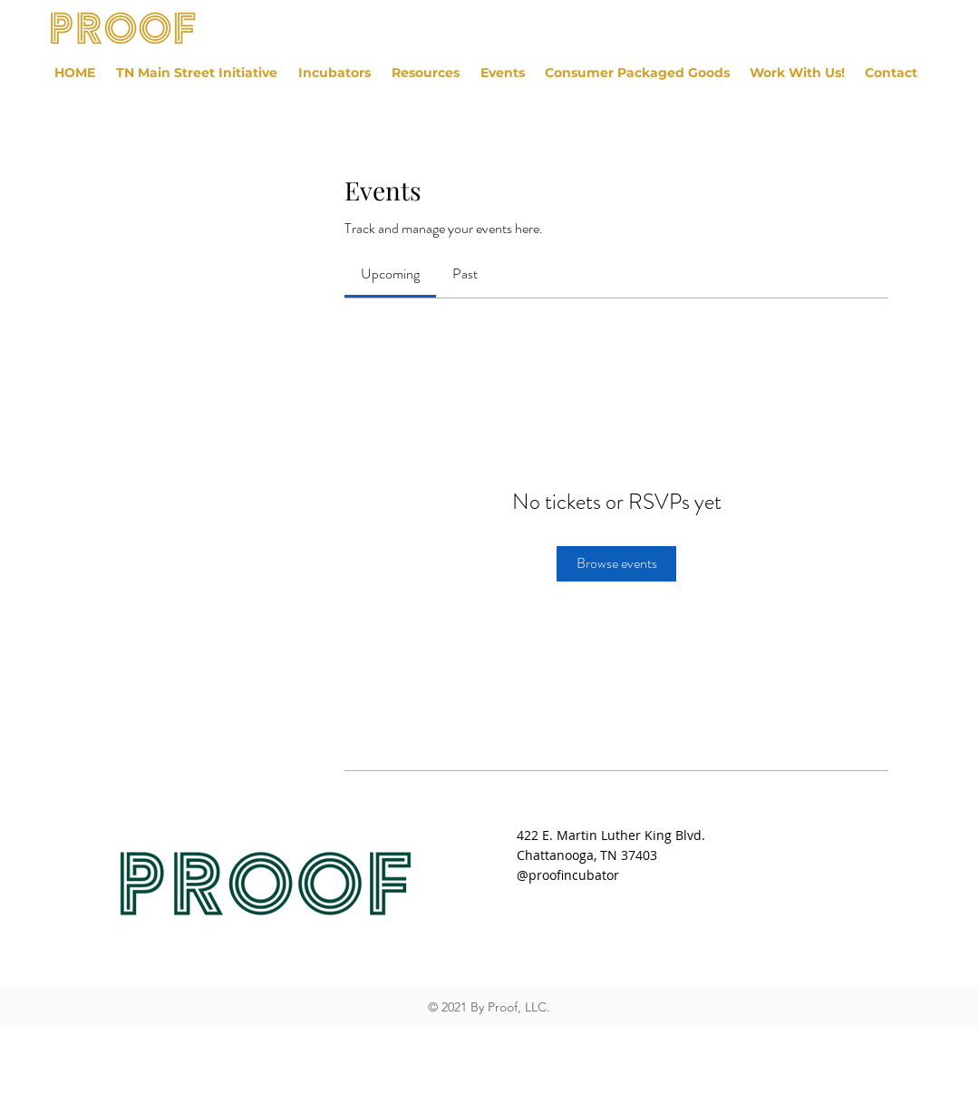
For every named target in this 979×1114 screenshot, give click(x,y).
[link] (390, 273)
